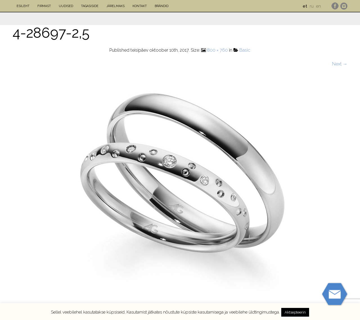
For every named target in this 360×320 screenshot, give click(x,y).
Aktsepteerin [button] (295, 312)
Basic (244, 50)
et (305, 6)
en (318, 6)
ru (312, 6)
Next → (339, 64)
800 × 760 (217, 50)
